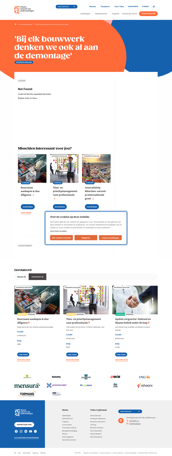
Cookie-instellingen (110, 237)
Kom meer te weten (58, 231)
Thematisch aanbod (69, 428)
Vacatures (105, 6)
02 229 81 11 (132, 421)
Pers (19, 453)
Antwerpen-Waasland (25, 245)
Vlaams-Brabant (96, 434)
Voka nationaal (95, 415)
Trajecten (115, 13)
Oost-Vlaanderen (96, 431)
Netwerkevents (101, 13)
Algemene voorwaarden (90, 453)
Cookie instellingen (131, 453)
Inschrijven (23, 359)
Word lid (43, 453)
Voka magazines (67, 437)
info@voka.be (133, 423)
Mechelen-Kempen (96, 428)
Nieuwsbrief (26, 453)
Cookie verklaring (117, 453)
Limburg (93, 425)
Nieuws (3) (21, 277)
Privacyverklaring (105, 453)
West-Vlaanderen (96, 437)
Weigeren (86, 237)
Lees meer (26, 213)
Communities (67, 425)
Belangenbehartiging (69, 431)
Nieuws (92, 6)
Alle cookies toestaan (61, 237)
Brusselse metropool (97, 422)
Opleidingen (85, 13)
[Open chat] (155, 6)
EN (15, 453)
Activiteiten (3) (37, 277)
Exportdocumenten (69, 440)
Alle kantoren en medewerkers (26, 437)
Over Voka (119, 6)
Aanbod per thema (129, 13)
